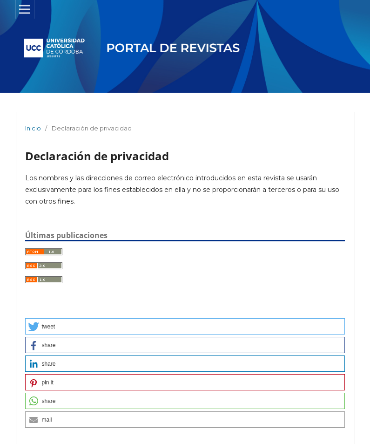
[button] (185, 326)
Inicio (33, 128)
